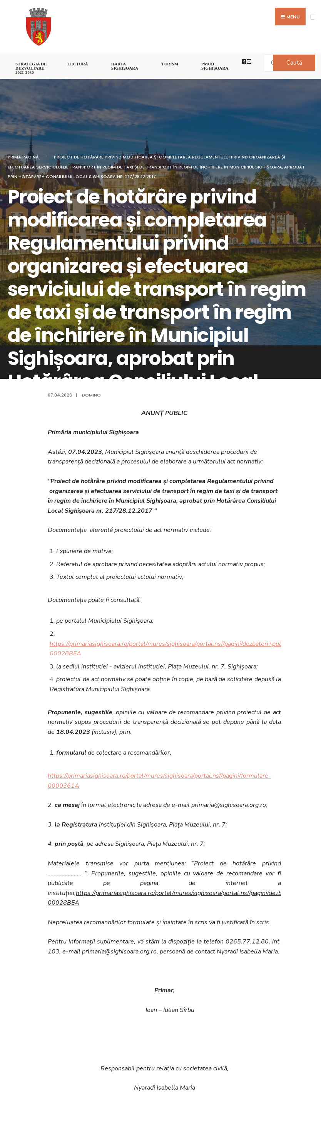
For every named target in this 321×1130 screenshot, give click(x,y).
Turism (169, 64)
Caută (294, 63)
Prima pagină (23, 157)
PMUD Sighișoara (214, 66)
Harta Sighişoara (124, 66)
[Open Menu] (312, 17)
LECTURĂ (77, 64)
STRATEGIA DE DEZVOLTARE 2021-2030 (31, 68)
